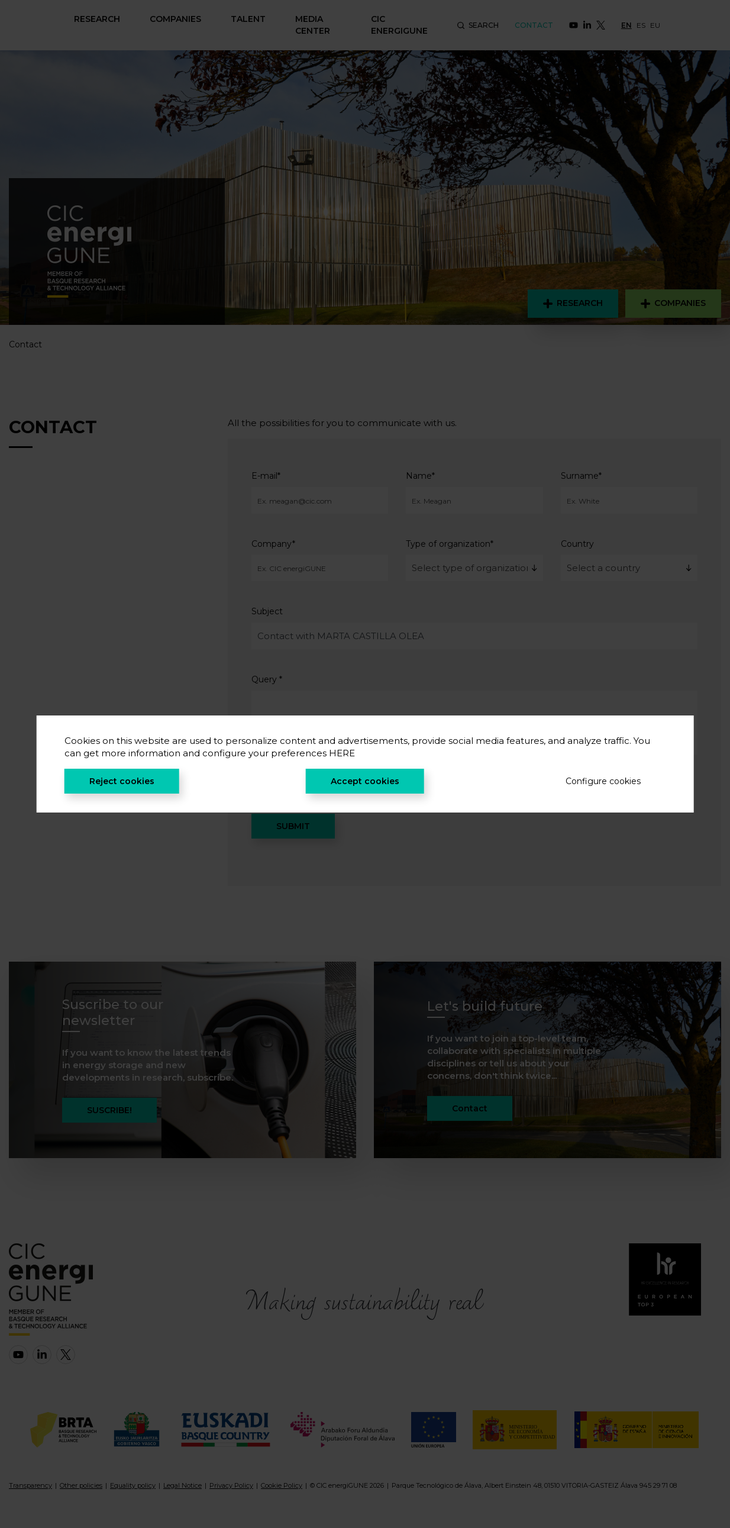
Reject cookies (121, 781)
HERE (342, 753)
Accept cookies (365, 781)
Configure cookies (603, 781)
